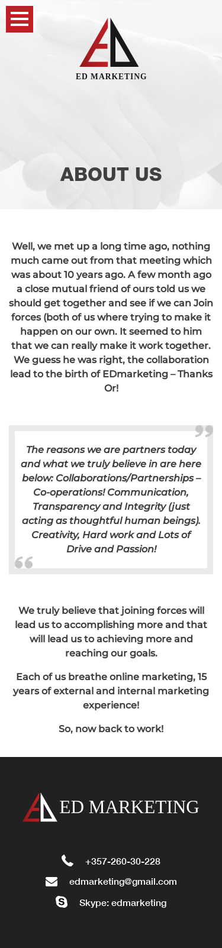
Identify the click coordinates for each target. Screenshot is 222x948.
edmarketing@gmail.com (111, 880)
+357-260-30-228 (111, 860)
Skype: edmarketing (111, 902)
